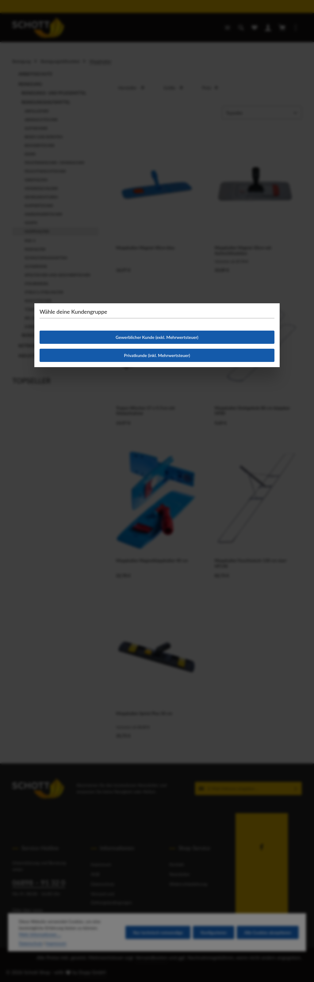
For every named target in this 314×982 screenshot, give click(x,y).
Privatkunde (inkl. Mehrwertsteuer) (157, 355)
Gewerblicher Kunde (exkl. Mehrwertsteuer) (157, 337)
